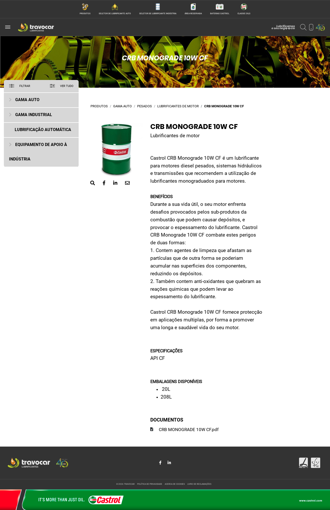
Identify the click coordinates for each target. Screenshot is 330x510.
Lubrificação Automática (43, 130)
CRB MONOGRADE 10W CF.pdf (189, 430)
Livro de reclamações (199, 484)
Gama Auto (27, 100)
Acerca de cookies (175, 484)
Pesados (144, 106)
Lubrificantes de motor (178, 106)
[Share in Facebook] (160, 462)
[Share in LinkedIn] (169, 462)
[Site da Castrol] (165, 499)
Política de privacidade (149, 484)
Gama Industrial (33, 115)
